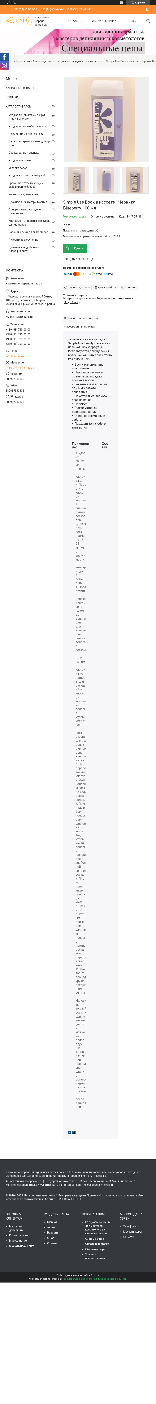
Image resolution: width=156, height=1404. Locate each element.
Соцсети (128, 1237)
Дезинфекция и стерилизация (28, 202)
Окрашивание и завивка (24, 152)
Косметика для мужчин (23, 194)
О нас (50, 1237)
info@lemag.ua (15, 356)
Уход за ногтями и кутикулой (27, 175)
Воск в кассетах (94, 61)
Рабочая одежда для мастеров (28, 232)
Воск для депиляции (68, 61)
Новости (52, 1232)
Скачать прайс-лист (21, 1246)
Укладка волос (18, 167)
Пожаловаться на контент (77, 1279)
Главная (52, 1222)
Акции (51, 1227)
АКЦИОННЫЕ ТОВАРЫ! (20, 88)
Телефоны (129, 1226)
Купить (78, 248)
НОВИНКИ (12, 97)
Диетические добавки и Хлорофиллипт (24, 249)
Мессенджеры (132, 1231)
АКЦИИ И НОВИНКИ (104, 21)
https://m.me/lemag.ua (20, 367)
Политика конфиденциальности (110, 1279)
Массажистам (18, 1240)
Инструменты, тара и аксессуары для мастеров (29, 222)
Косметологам (18, 1235)
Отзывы (52, 1243)
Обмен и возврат (96, 1249)
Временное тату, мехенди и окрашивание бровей (26, 185)
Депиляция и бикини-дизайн (34, 61)
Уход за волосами (20, 160)
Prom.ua (95, 1275)
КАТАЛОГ (74, 21)
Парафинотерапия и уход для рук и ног (30, 143)
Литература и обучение (23, 239)
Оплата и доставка (97, 1243)
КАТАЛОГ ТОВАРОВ (18, 106)
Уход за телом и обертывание (27, 126)
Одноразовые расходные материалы (25, 211)
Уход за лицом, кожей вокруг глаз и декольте (27, 116)
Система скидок (95, 1238)
